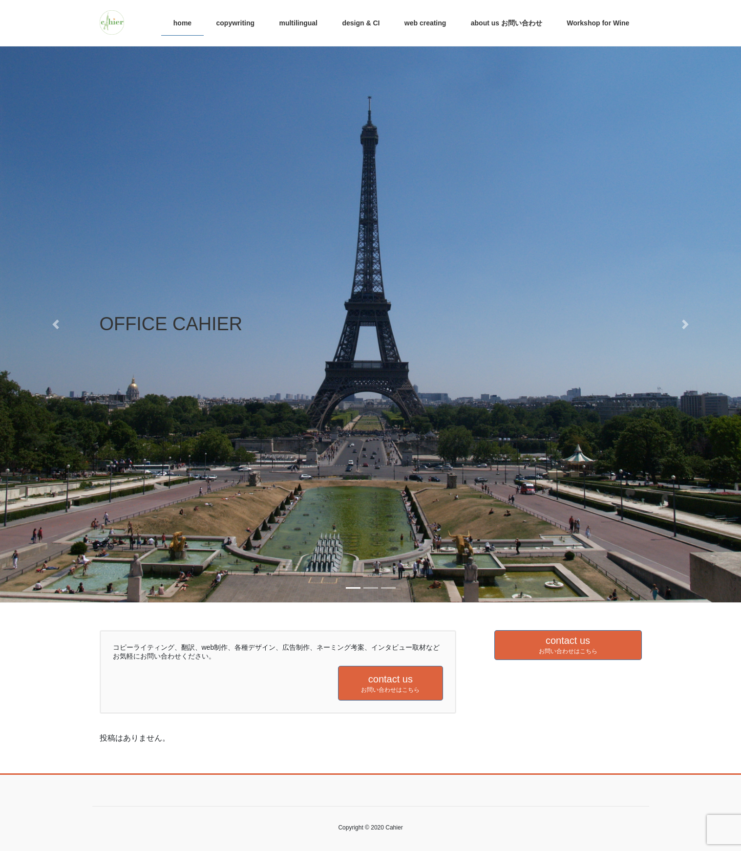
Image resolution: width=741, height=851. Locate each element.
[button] (55, 324)
